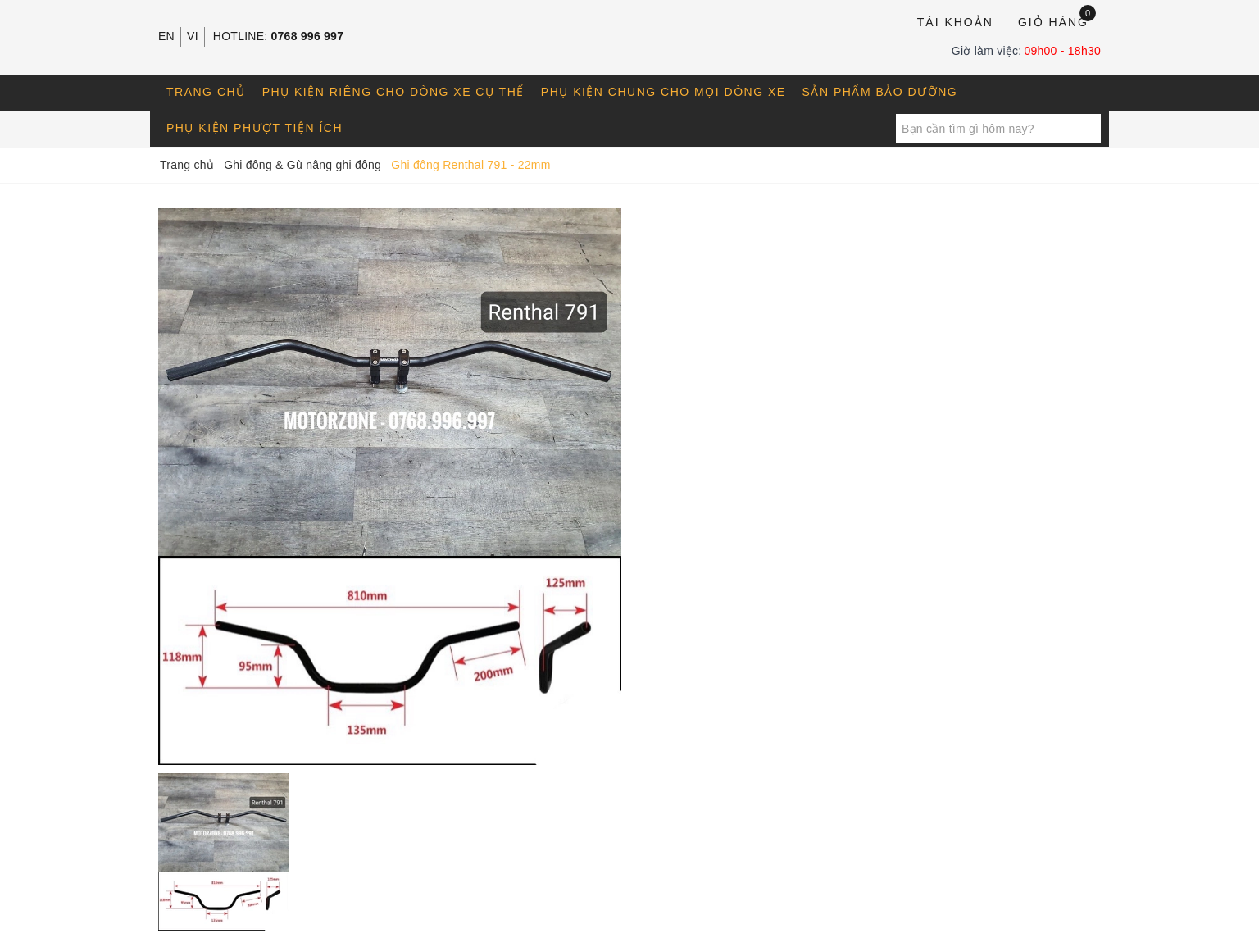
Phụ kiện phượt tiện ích (254, 127)
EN (166, 36)
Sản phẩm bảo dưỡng (880, 91)
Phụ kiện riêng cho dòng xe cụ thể (393, 91)
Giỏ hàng (1057, 21)
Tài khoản (955, 22)
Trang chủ (206, 91)
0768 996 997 (307, 36)
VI (192, 36)
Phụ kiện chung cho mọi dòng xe (663, 91)
